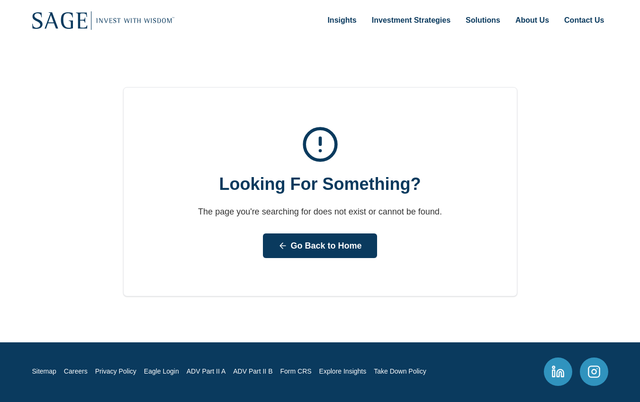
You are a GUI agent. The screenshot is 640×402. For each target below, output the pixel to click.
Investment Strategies (411, 20)
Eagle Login (161, 371)
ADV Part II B (252, 371)
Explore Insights (343, 371)
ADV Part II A (206, 371)
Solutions (483, 20)
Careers (76, 371)
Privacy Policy (115, 371)
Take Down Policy (400, 371)
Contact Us (584, 20)
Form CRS (295, 371)
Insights (341, 20)
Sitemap (44, 371)
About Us (532, 20)
